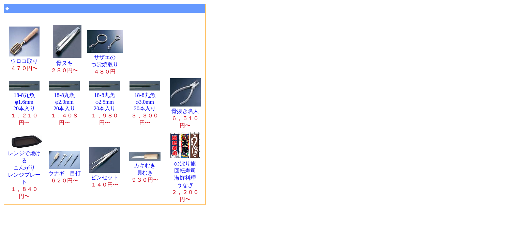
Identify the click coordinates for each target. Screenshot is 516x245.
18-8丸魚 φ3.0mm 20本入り (145, 106)
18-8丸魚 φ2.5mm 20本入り (104, 106)
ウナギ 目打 (64, 173)
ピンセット (104, 177)
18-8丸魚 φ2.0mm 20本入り (64, 106)
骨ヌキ (66, 63)
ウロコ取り (24, 61)
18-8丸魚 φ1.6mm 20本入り (24, 106)
